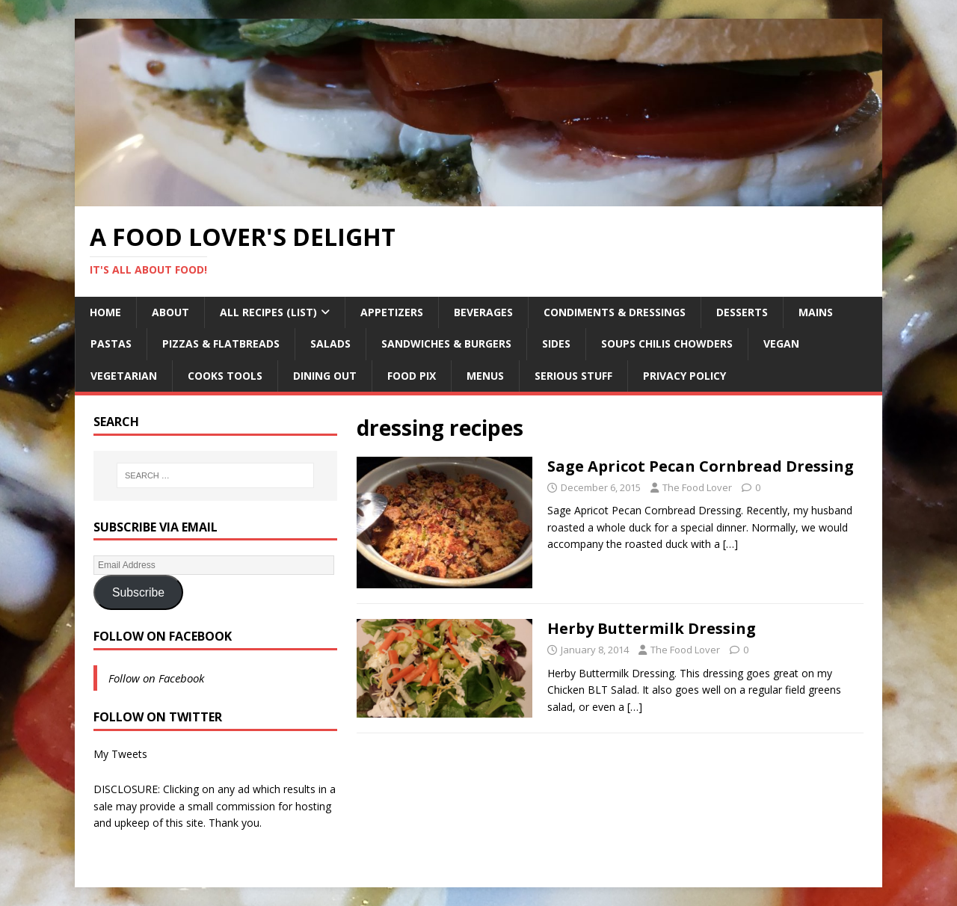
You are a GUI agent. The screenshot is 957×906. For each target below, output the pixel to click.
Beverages (483, 312)
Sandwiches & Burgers (446, 343)
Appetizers (391, 312)
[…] (730, 544)
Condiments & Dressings (615, 312)
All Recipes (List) (268, 312)
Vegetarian (123, 376)
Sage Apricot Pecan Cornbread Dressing (700, 466)
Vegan (781, 343)
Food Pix (411, 376)
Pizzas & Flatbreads (221, 343)
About (170, 312)
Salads (330, 343)
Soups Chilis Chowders (667, 343)
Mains (815, 312)
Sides (556, 343)
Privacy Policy (684, 376)
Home (105, 312)
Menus (485, 376)
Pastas (111, 343)
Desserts (742, 312)
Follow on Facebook (162, 636)
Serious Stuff (573, 376)
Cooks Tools (225, 376)
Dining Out (325, 376)
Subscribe (138, 592)
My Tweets (120, 754)
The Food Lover (697, 487)
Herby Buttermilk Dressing (651, 628)
